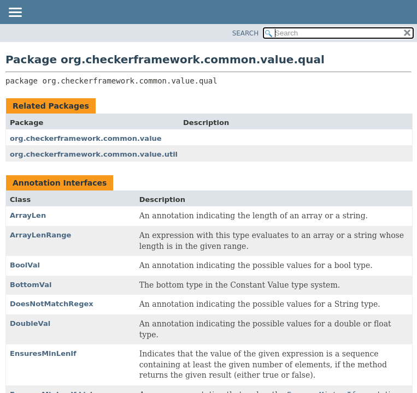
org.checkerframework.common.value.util (94, 154)
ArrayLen (28, 215)
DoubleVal (30, 323)
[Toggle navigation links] (14, 13)
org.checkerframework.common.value (86, 138)
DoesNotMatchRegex (51, 304)
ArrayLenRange (40, 235)
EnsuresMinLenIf (43, 353)
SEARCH (245, 33)
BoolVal (25, 265)
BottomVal (30, 285)
